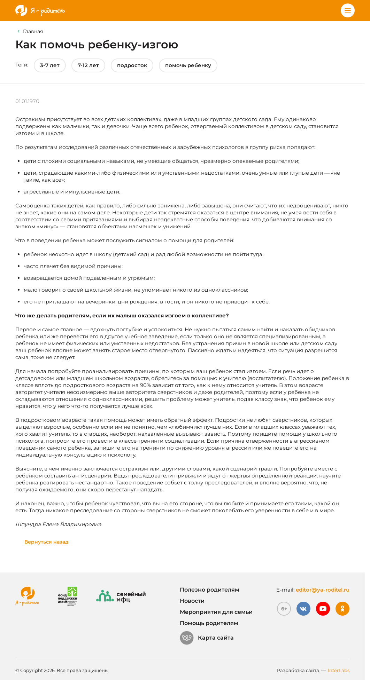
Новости (192, 601)
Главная (33, 31)
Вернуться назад (46, 542)
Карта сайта (207, 638)
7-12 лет (88, 65)
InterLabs (338, 670)
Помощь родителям (209, 623)
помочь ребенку (188, 65)
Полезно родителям (209, 589)
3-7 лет (50, 65)
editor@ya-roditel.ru (322, 589)
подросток (132, 65)
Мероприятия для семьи (216, 612)
